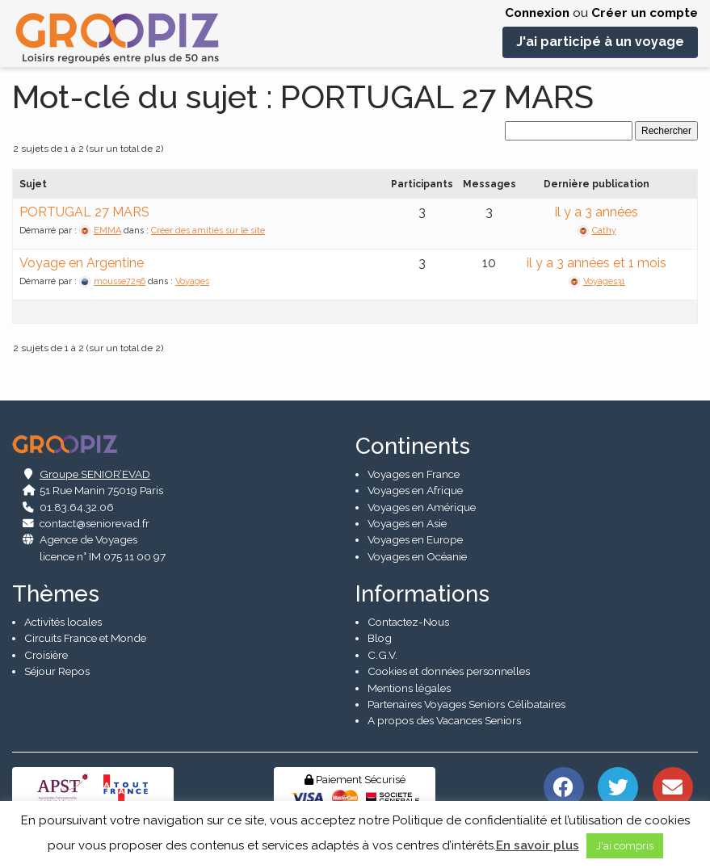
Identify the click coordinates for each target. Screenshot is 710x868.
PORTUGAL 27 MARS (84, 212)
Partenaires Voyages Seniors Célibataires (466, 704)
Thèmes (55, 594)
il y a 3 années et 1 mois (596, 262)
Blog (380, 637)
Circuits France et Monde (85, 637)
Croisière (46, 654)
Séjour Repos (57, 671)
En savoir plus (537, 845)
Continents (412, 446)
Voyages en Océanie (417, 556)
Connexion (537, 13)
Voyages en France (414, 474)
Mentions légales (409, 687)
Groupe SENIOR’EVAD (95, 474)
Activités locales (63, 621)
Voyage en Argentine (81, 262)
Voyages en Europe (415, 540)
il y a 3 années (596, 212)
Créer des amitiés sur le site (208, 230)
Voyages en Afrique (415, 490)
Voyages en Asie (407, 523)
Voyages (192, 281)
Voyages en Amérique (422, 507)
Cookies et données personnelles (449, 671)
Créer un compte (644, 13)
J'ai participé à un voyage (600, 41)
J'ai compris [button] (624, 846)
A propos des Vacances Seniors (444, 720)
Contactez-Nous (408, 621)
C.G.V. (382, 654)
